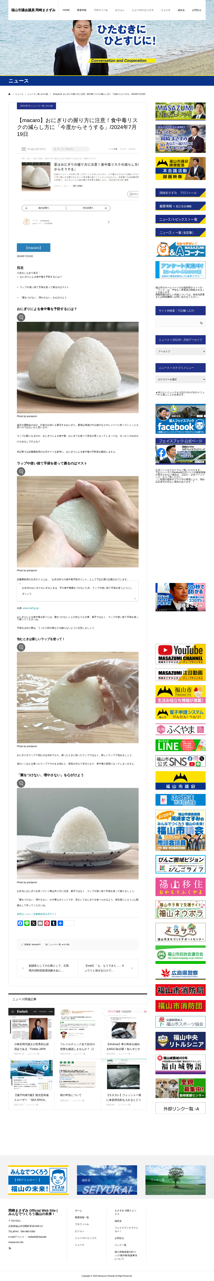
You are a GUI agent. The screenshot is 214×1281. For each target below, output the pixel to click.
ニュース (165, 10)
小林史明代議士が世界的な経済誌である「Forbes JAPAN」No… (31, 1049)
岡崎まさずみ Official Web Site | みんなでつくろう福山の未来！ (33, 1212)
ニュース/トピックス (143, 10)
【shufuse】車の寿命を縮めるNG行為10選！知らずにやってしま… (123, 1049)
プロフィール (101, 10)
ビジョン (120, 10)
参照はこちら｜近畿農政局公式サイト (37, 914)
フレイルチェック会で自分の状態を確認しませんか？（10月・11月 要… (77, 1049)
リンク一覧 (120, 1245)
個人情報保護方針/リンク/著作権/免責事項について (126, 1255)
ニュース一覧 (38, 106)
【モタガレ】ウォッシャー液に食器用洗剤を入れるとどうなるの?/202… (123, 1100)
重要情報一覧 (82, 1217)
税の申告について (72, 1095)
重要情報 (81, 10)
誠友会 (181, 10)
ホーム (78, 1210)
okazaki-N (36, 945)
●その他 (49, 106)
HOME (66, 10)
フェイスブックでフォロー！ (126, 1229)
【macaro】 (33, 248)
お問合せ (196, 10)
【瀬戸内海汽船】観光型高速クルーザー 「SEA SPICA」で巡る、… (31, 1100)
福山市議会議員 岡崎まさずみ (33, 10)
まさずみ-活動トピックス (126, 1212)
